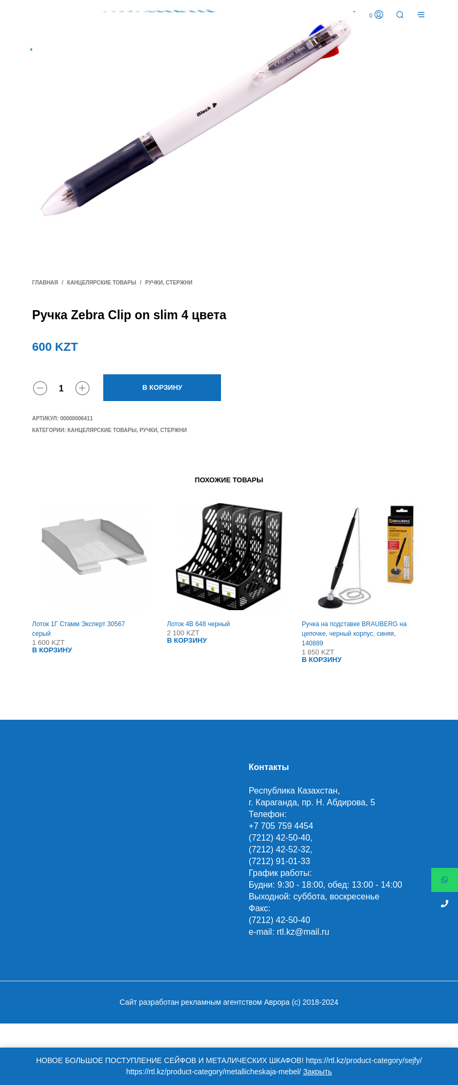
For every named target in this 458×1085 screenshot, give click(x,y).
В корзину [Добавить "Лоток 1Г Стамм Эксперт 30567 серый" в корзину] (52, 650)
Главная (45, 283)
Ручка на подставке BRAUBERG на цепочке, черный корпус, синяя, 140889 (354, 633)
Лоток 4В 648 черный (198, 624)
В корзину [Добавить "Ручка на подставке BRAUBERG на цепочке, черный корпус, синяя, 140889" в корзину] (322, 660)
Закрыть (317, 1071)
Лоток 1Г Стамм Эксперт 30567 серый (78, 628)
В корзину (162, 387)
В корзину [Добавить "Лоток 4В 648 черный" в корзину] (187, 640)
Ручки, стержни (168, 283)
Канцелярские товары (101, 283)
